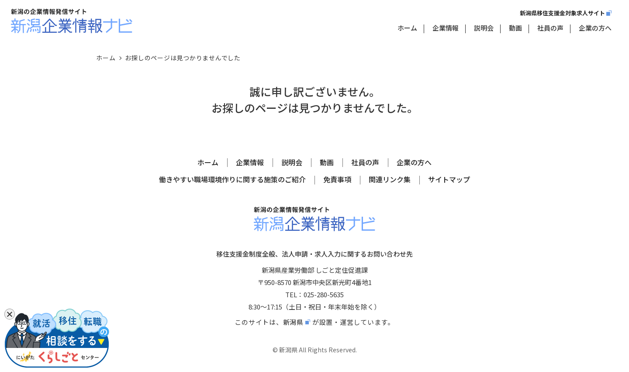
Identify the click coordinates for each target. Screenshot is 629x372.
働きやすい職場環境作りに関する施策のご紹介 (232, 179)
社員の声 (550, 27)
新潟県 (293, 322)
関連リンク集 (390, 179)
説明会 (484, 27)
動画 (515, 27)
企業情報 (445, 27)
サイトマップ (449, 179)
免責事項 (337, 179)
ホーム (407, 27)
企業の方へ (595, 27)
